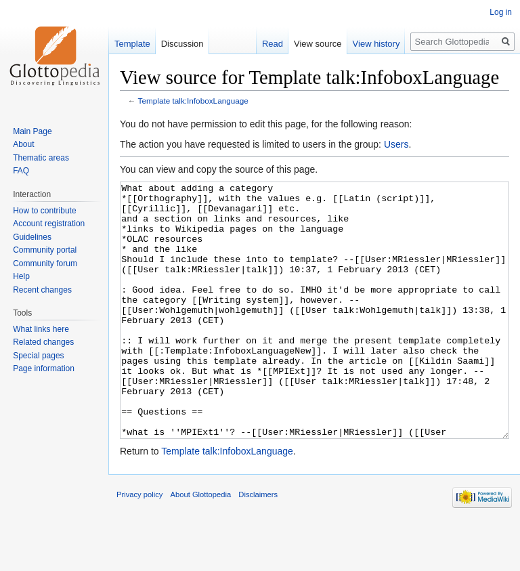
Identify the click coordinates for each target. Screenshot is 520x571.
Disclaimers (258, 545)
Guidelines (32, 237)
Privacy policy (139, 545)
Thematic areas (41, 158)
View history (376, 44)
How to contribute (44, 210)
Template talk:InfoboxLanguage (193, 100)
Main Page (32, 131)
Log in (501, 12)
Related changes (43, 342)
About (23, 144)
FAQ (21, 170)
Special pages (38, 355)
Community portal (45, 250)
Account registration (49, 223)
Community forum (45, 263)
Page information (43, 368)
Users (396, 144)
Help (21, 276)
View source (318, 44)
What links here (41, 329)
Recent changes (42, 290)
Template (132, 44)
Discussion (182, 44)
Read (272, 44)
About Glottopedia (201, 545)
